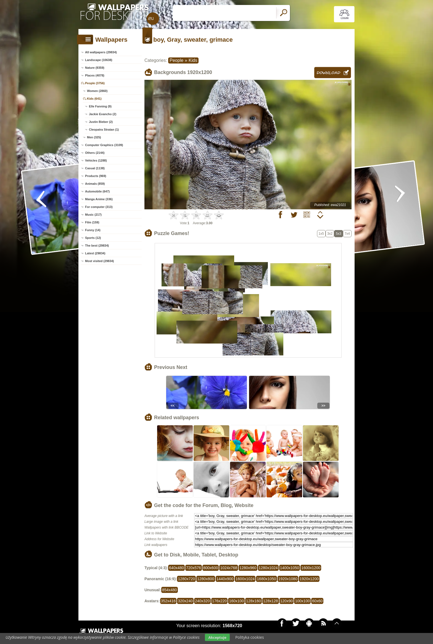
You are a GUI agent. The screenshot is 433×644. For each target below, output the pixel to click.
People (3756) (95, 83)
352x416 (168, 601)
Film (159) (92, 222)
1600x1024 (245, 579)
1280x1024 (268, 568)
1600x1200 (310, 568)
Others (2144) (94, 152)
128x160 (253, 601)
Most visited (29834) (99, 261)
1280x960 (248, 568)
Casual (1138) (95, 168)
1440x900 (225, 579)
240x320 (202, 601)
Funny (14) (93, 230)
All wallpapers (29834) (101, 52)
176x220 (219, 601)
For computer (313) (99, 206)
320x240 (185, 601)
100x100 (302, 601)
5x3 (338, 234)
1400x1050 (289, 568)
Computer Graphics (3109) (104, 145)
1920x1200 (309, 579)
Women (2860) (97, 91)
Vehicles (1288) (96, 160)
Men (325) (94, 137)
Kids (193, 60)
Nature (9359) (94, 67)
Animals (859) (95, 183)
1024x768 (228, 568)
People (176, 60)
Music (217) (93, 214)
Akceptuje (217, 637)
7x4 (347, 234)
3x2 (329, 234)
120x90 (286, 601)
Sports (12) (93, 237)
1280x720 (186, 579)
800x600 (210, 568)
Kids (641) (94, 98)
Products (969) (95, 176)
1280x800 (205, 579)
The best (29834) (97, 245)
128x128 (270, 601)
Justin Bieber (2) (101, 121)
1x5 (321, 234)
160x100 (236, 601)
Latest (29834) (95, 253)
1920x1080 (287, 579)
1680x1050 (266, 579)
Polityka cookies (249, 637)
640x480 (176, 568)
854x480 (169, 590)
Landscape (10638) (98, 60)
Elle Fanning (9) (100, 106)
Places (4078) (94, 75)
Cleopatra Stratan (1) (104, 129)
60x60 (317, 601)
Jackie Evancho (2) (102, 114)
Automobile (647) (97, 191)
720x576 (193, 568)
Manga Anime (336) (99, 199)
